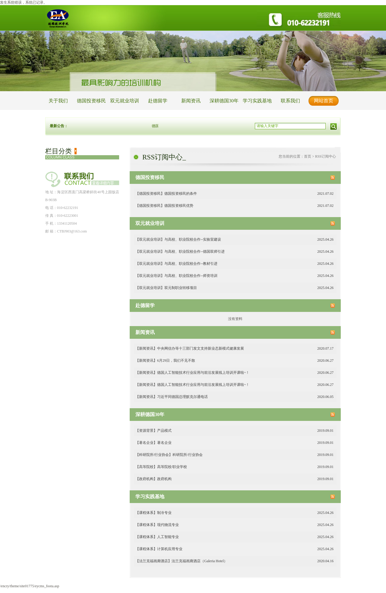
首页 (307, 156)
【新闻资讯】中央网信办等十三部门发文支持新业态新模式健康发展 (234, 348)
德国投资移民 (91, 100)
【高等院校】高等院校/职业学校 (234, 467)
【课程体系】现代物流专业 (234, 525)
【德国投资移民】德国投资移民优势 (234, 205)
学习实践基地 (257, 100)
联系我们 (290, 100)
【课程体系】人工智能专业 (234, 537)
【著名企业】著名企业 (234, 443)
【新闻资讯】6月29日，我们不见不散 (234, 360)
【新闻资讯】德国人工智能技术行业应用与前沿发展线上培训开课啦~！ (234, 372)
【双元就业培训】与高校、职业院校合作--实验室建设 (234, 239)
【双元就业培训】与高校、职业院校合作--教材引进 (234, 263)
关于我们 (58, 100)
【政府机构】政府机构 (234, 479)
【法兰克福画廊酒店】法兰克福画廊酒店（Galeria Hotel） (234, 561)
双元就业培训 (124, 100)
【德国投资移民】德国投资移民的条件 (234, 193)
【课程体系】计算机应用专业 (234, 549)
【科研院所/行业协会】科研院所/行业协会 (234, 455)
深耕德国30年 (224, 100)
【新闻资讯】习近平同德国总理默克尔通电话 (234, 397)
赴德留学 (157, 100)
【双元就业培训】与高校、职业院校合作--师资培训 (234, 276)
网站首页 (323, 100)
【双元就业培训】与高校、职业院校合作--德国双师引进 (234, 251)
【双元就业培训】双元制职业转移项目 (234, 288)
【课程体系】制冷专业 (234, 513)
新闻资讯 (191, 100)
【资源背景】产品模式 (234, 430)
